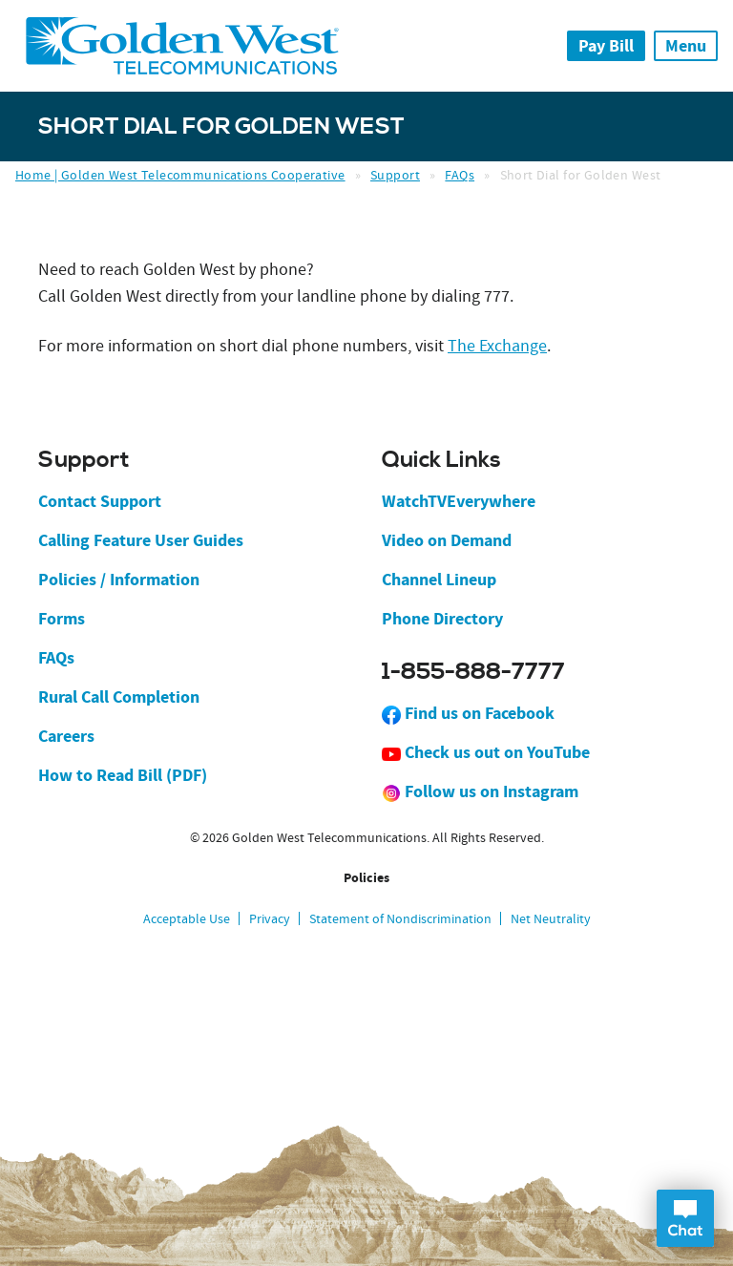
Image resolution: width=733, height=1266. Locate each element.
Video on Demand (447, 540)
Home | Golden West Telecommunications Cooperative (180, 174)
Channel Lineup (439, 579)
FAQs (459, 174)
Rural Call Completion (118, 697)
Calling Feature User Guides (140, 540)
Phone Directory (442, 618)
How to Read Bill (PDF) (122, 775)
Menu (685, 45)
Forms (61, 618)
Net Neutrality (551, 918)
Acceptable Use (186, 918)
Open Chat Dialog (685, 1218)
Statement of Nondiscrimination (400, 918)
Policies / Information (118, 579)
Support (395, 174)
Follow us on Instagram (480, 791)
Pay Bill (606, 45)
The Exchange (497, 346)
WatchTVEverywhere (458, 501)
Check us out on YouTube (486, 752)
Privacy (269, 918)
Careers (66, 736)
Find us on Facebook (468, 713)
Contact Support (99, 501)
